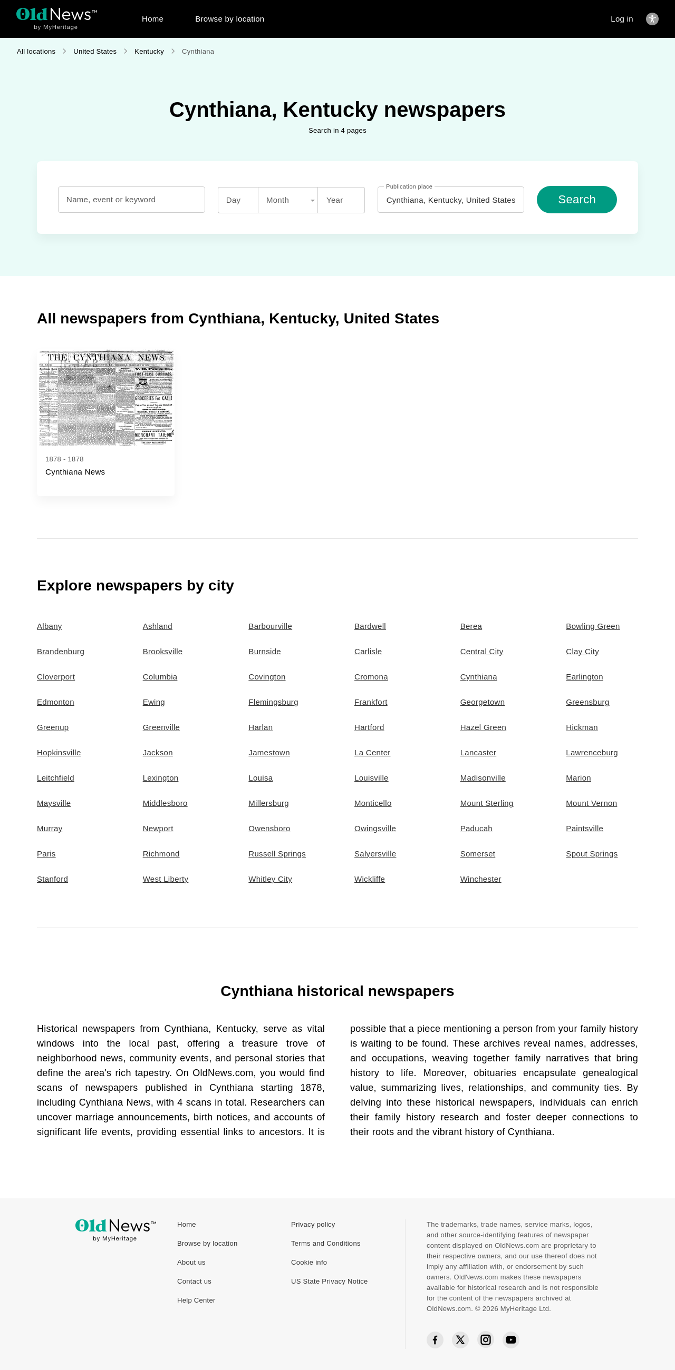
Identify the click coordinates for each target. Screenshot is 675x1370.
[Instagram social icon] (485, 1340)
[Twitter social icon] (460, 1340)
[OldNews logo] (56, 13)
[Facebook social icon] (435, 1340)
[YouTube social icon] (511, 1340)
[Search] (577, 199)
